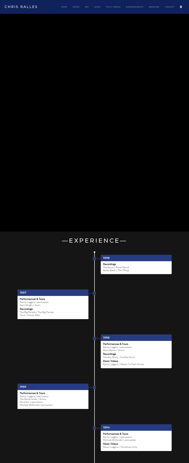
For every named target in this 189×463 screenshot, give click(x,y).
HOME (64, 7)
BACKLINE (154, 7)
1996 (106, 337)
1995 (23, 387)
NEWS (97, 7)
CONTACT (170, 7)
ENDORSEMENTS (134, 7)
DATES (76, 7)
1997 (23, 292)
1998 (106, 258)
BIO (87, 7)
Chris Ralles (21, 7)
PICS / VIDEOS (113, 7)
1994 (106, 427)
